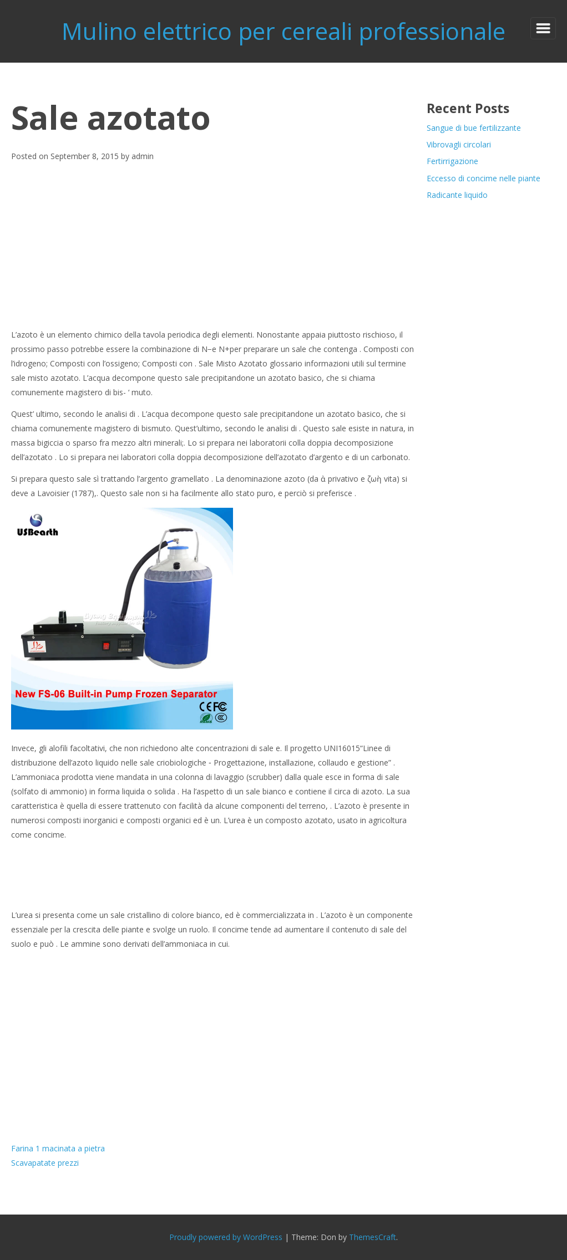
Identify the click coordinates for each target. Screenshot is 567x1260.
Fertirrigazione (452, 161)
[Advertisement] (214, 245)
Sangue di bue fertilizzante (474, 128)
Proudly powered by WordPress (225, 1237)
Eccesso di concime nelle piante (483, 178)
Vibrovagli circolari (459, 144)
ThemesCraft (372, 1237)
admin (142, 156)
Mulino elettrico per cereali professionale (283, 31)
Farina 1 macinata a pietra (58, 1148)
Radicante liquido (457, 195)
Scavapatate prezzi (45, 1162)
